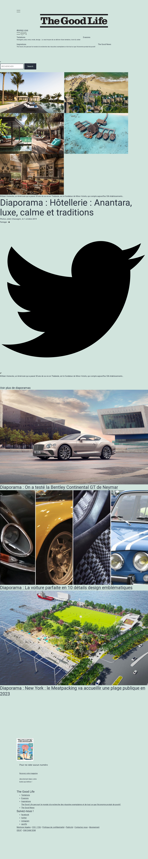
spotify (24, 824)
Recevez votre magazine (28, 773)
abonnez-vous (22, 30)
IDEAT (19, 830)
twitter (24, 818)
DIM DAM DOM (29, 830)
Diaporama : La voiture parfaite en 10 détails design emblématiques (66, 587)
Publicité (69, 827)
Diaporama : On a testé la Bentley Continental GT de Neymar (59, 487)
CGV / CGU (36, 827)
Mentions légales (24, 827)
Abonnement (94, 827)
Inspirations (56, 45)
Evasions (86, 37)
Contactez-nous (81, 827)
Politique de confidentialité (53, 827)
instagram (25, 821)
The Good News (104, 44)
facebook (25, 815)
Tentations (49, 38)
